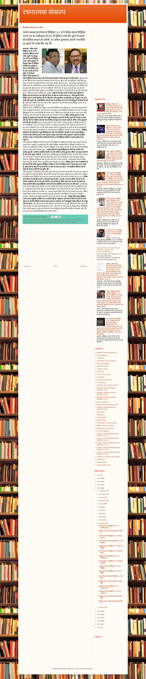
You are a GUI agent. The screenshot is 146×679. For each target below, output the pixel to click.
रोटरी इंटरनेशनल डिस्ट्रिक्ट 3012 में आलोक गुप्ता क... (109, 527)
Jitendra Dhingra (102, 355)
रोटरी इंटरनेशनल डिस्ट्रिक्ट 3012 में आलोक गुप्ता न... (109, 587)
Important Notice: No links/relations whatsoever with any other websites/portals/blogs (108, 250)
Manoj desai (101, 415)
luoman (76, 669)
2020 (99, 478)
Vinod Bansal (101, 459)
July (100, 507)
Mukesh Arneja (102, 420)
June (100, 510)
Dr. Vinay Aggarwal (103, 431)
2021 (99, 475)
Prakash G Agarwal (71, 222)
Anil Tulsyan (61, 220)
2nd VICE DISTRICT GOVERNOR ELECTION (42, 220)
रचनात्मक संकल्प (44, 12)
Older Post (84, 266)
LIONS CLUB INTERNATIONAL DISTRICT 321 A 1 (108, 439)
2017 (99, 488)
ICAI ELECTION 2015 (104, 380)
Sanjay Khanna (101, 417)
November (102, 494)
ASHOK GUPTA (102, 369)
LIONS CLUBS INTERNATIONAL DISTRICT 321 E (49, 222)
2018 (99, 485)
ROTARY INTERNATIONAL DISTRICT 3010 (106, 408)
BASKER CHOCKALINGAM (107, 353)
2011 (99, 627)
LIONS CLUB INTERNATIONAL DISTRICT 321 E (108, 434)
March (101, 520)
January (101, 607)
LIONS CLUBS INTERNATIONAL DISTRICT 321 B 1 (108, 448)
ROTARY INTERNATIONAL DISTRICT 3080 (106, 393)
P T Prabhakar (101, 382)
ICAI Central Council (104, 374)
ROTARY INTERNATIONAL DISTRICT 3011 (106, 398)
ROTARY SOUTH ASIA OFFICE (108, 385)
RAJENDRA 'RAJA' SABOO (106, 361)
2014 (99, 618)
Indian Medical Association (105, 428)
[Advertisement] (55, 246)
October (102, 497)
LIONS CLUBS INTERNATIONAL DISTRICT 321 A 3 (108, 444)
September (102, 500)
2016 (99, 611)
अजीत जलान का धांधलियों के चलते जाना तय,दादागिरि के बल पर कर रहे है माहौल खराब (114, 232)
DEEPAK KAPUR (103, 366)
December (102, 491)
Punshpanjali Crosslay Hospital (107, 423)
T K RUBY (100, 358)
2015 (99, 614)
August (101, 504)
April (101, 517)
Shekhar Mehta (101, 462)
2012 (99, 624)
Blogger (90, 669)
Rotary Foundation (103, 402)
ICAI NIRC (100, 377)
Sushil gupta (101, 412)
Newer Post (27, 266)
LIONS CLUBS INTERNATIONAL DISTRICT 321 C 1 (108, 453)
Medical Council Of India (105, 425)
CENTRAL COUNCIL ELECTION (108, 457)
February (102, 523)
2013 (99, 621)
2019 (99, 481)
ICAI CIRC (100, 372)
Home (56, 266)
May (100, 513)
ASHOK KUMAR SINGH (73, 220)
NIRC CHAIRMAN (103, 363)
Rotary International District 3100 (107, 404)
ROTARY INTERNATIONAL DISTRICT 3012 (106, 389)
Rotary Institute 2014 (103, 465)
